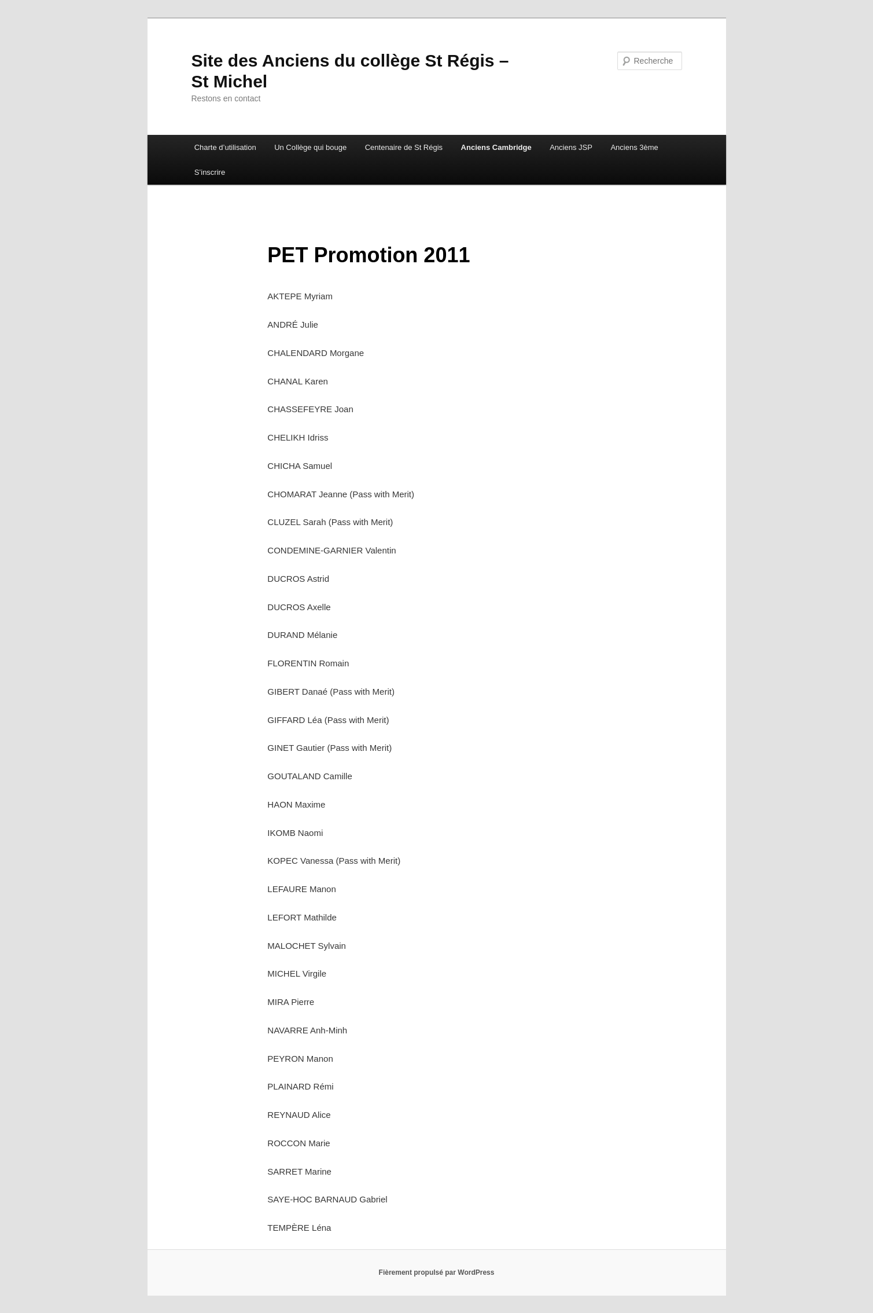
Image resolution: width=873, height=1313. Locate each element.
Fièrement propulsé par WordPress (437, 1272)
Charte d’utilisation (225, 147)
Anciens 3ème (634, 147)
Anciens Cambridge (496, 147)
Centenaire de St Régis (404, 147)
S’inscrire (209, 172)
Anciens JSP (571, 147)
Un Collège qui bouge (310, 147)
